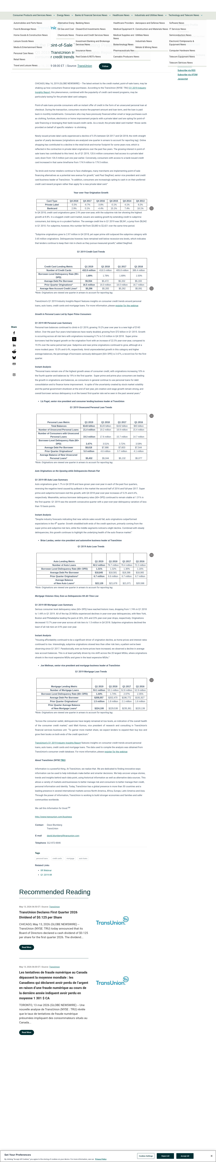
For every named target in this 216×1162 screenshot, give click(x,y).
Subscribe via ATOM (187, 74)
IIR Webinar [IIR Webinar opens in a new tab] (46, 873)
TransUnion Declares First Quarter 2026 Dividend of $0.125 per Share (48, 918)
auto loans (83, 862)
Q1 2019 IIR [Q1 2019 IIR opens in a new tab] (46, 878)
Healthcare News (121, 15)
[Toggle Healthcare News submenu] (132, 15)
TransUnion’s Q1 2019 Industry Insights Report (58, 743)
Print (180, 62)
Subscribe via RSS (186, 70)
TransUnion (84, 65)
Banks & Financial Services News (91, 15)
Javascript (183, 79)
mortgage (70, 862)
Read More (26, 951)
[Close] (212, 1157)
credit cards (57, 862)
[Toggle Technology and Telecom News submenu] (201, 15)
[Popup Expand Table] (151, 208)
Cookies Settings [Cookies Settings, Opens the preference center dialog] (146, 1157)
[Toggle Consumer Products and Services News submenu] (54, 15)
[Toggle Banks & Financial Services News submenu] (110, 15)
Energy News (63, 15)
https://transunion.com (189, 44)
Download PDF (185, 66)
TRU (63, 760)
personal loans (42, 862)
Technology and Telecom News (184, 15)
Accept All (185, 1157)
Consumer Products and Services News (32, 15)
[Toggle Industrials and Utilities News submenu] (165, 15)
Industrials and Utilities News (149, 15)
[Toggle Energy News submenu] (72, 15)
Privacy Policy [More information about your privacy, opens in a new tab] (100, 1160)
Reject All (165, 1157)
